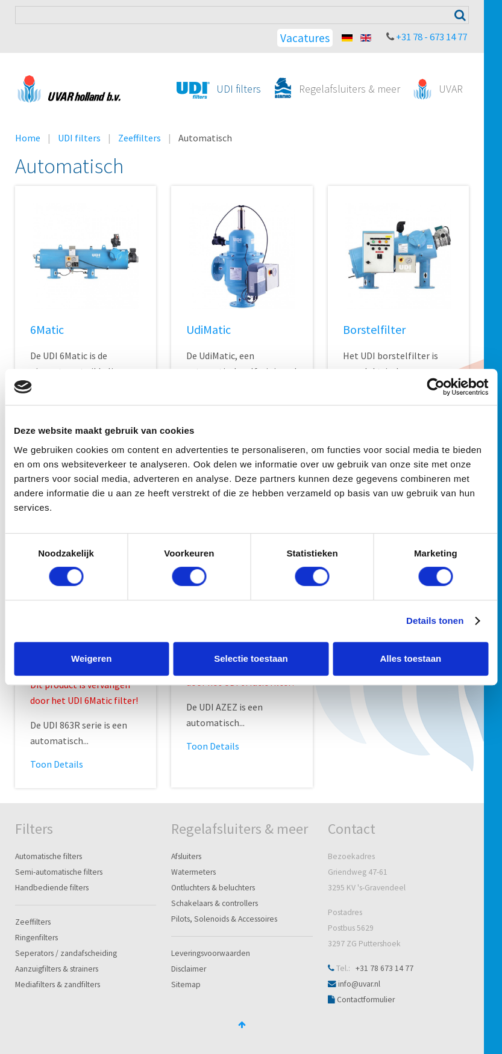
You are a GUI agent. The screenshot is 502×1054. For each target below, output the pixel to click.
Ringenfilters (36, 937)
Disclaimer (188, 969)
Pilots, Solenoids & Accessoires (224, 919)
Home (27, 138)
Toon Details (56, 764)
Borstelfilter (374, 329)
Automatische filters (48, 856)
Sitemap (186, 984)
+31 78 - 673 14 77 (431, 36)
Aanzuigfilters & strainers (56, 969)
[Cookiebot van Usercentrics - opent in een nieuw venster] (435, 387)
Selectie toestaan (251, 658)
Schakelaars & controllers (214, 903)
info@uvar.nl (359, 984)
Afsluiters (186, 856)
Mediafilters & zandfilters (57, 984)
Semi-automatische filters (58, 872)
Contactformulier (366, 999)
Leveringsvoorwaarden (210, 953)
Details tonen (434, 620)
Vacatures (305, 38)
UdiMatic (208, 329)
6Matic (47, 329)
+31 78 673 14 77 (384, 968)
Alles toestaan (410, 658)
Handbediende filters (52, 888)
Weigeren (91, 658)
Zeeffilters (139, 138)
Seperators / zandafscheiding (66, 953)
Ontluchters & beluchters (213, 888)
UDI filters (79, 138)
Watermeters (193, 872)
